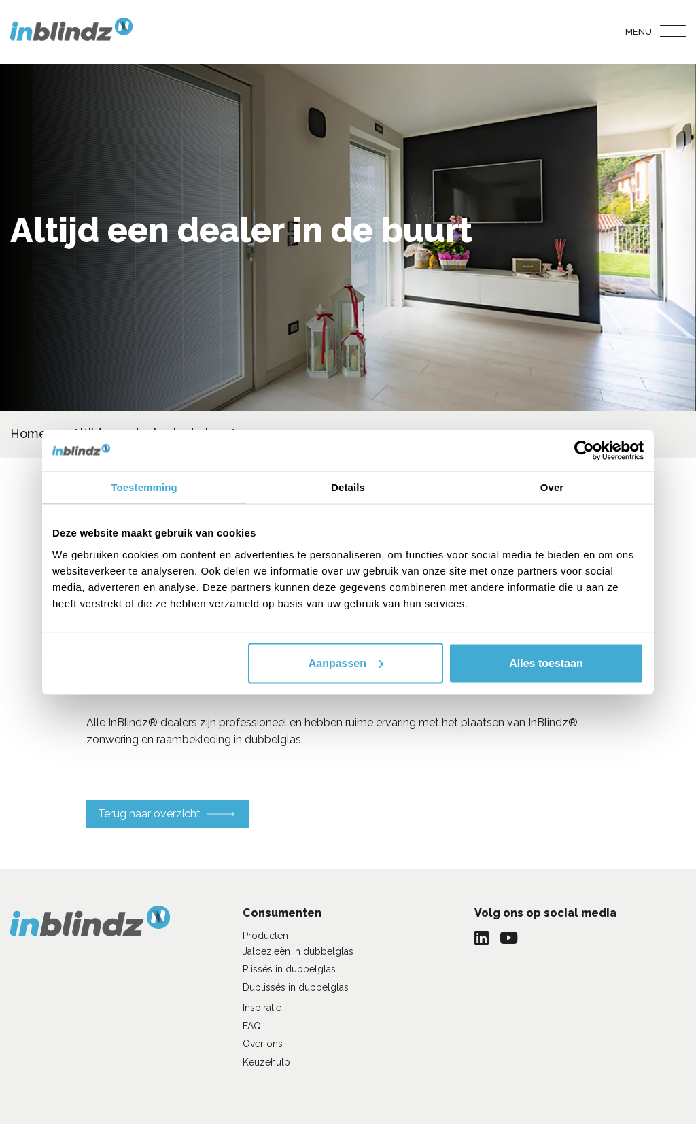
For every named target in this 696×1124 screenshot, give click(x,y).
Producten (265, 935)
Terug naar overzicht (149, 813)
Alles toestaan (545, 662)
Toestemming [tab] (144, 486)
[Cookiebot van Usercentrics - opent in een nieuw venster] (584, 450)
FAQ (252, 1026)
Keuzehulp (266, 1062)
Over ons (263, 1043)
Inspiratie (262, 1007)
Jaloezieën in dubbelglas (298, 951)
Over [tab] (552, 486)
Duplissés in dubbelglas (296, 987)
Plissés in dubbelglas (289, 969)
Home (28, 433)
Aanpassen (346, 662)
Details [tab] (348, 486)
